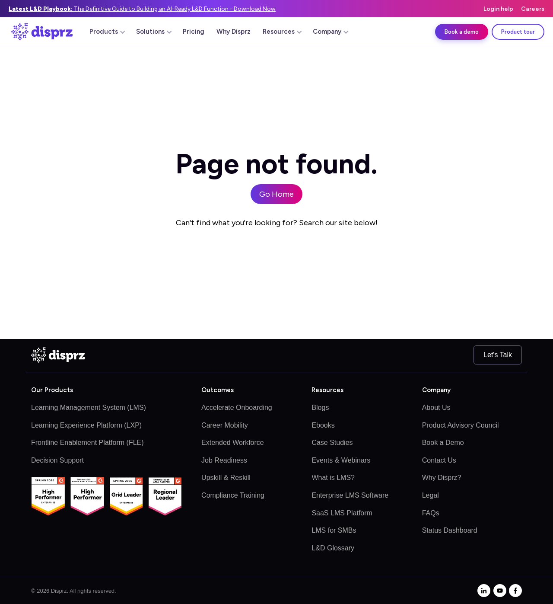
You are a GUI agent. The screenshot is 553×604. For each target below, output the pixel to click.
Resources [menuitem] (282, 31)
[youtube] (500, 591)
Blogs (320, 407)
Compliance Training (232, 495)
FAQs (430, 513)
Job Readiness (224, 460)
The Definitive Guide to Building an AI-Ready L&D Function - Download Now (142, 8)
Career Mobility (224, 425)
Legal (430, 495)
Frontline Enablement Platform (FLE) (87, 442)
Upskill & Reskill (226, 477)
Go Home (276, 194)
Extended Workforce (232, 442)
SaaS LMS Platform (341, 513)
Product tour (518, 32)
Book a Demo (443, 442)
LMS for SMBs (333, 530)
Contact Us (439, 460)
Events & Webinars (340, 460)
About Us (436, 407)
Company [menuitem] (330, 31)
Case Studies (332, 442)
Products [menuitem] (107, 31)
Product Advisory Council (460, 425)
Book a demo (462, 32)
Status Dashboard (449, 530)
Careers (532, 9)
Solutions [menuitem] (154, 31)
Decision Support (57, 460)
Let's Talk (497, 354)
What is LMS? (333, 477)
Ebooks (322, 425)
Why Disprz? (441, 477)
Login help (498, 9)
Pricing (193, 31)
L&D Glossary (332, 548)
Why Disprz (233, 31)
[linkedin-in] (484, 591)
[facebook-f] (515, 591)
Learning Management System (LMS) (88, 407)
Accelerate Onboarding (236, 407)
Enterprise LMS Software (349, 495)
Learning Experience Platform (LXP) (86, 425)
